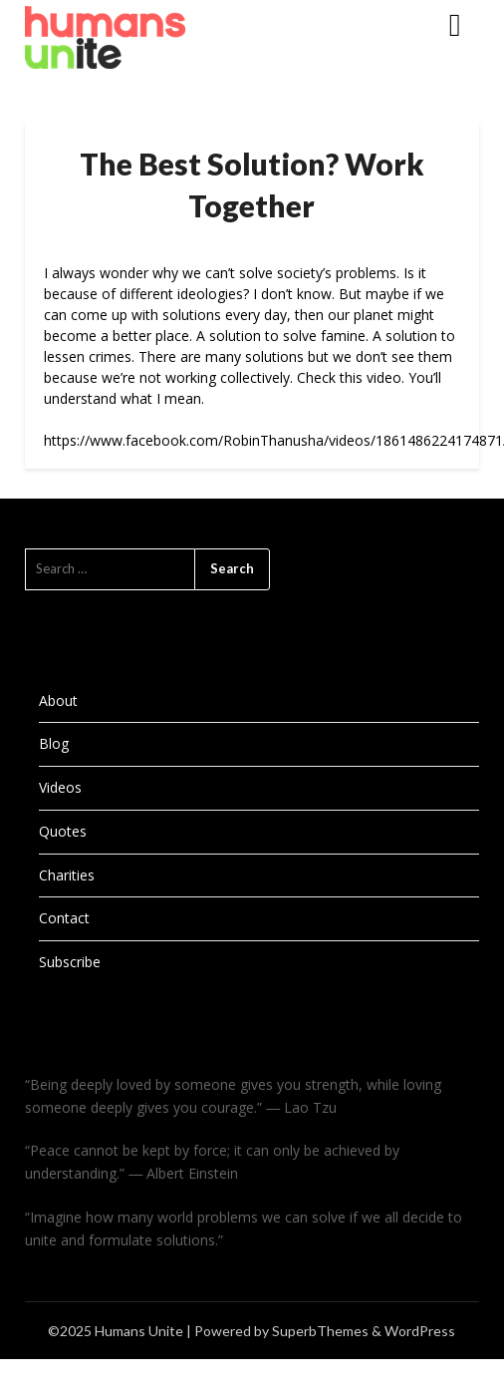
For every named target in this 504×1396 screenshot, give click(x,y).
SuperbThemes (320, 1330)
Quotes (63, 831)
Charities (67, 875)
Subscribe (70, 961)
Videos (60, 787)
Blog (54, 743)
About (58, 700)
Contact (64, 917)
